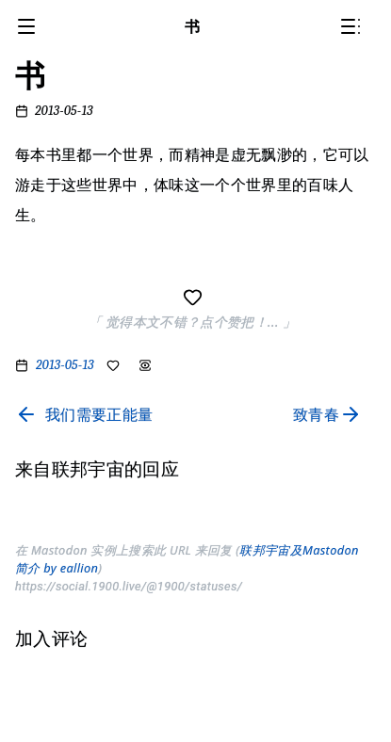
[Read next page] (331, 414)
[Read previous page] (84, 414)
